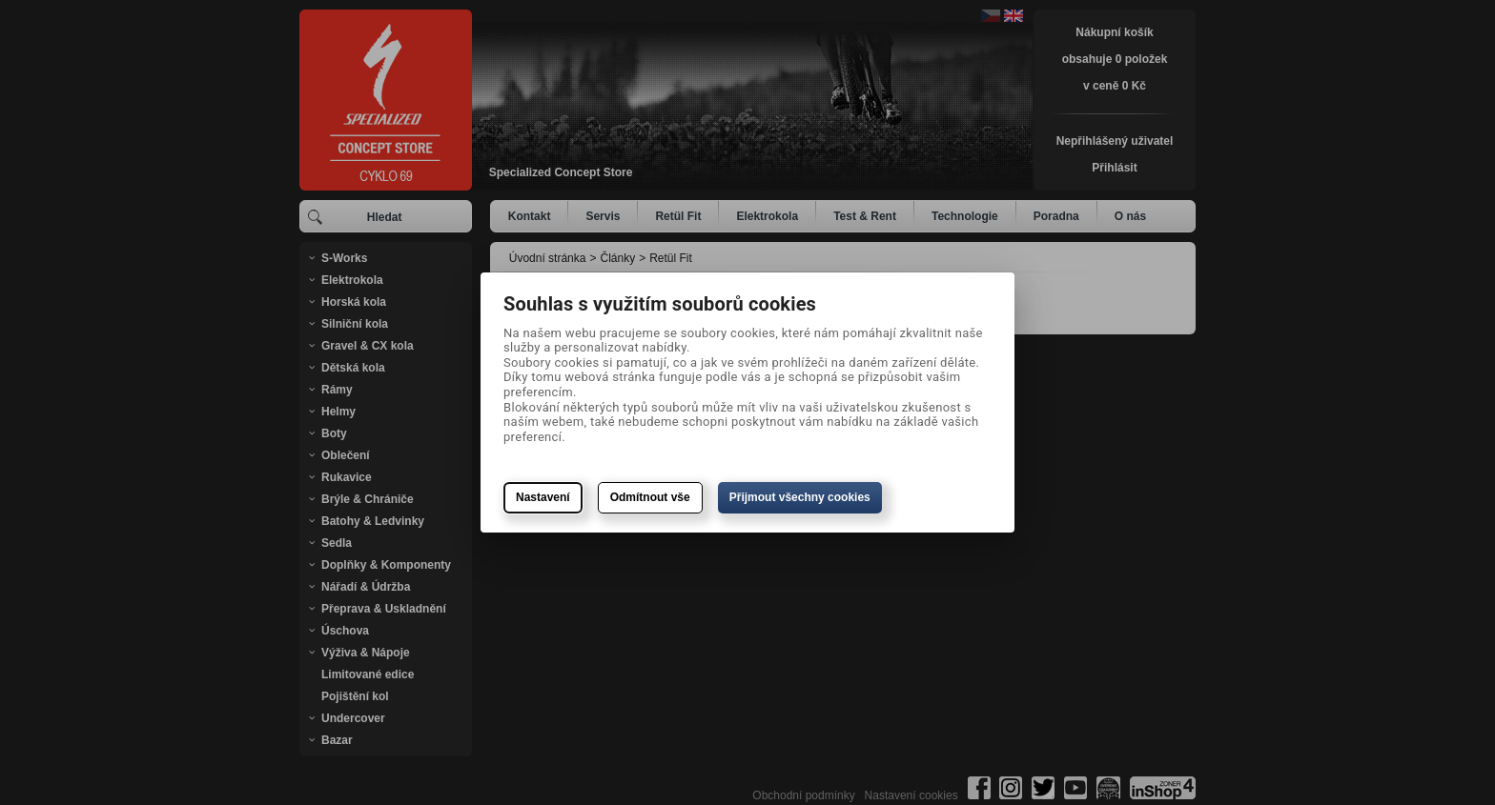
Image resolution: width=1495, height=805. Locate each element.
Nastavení (543, 497)
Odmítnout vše (650, 497)
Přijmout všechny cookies (799, 497)
